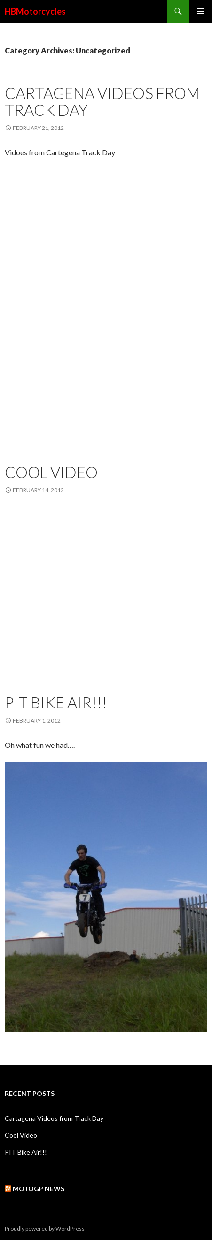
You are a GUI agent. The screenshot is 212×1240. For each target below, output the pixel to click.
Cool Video (51, 472)
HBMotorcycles (35, 11)
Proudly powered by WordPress (45, 1228)
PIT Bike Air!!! (56, 702)
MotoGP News (38, 1189)
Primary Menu (200, 11)
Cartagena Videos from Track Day (102, 101)
